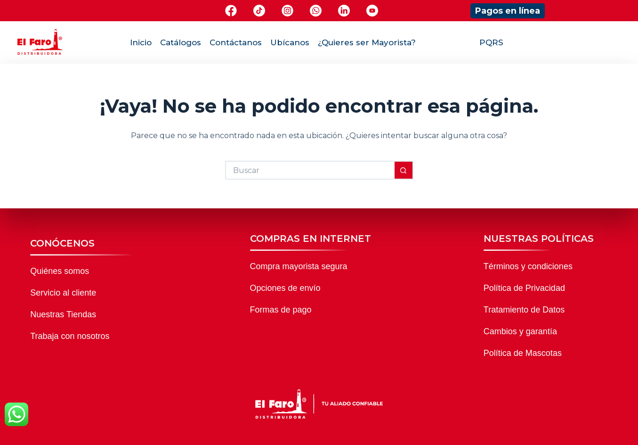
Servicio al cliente (63, 292)
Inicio (141, 42)
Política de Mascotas (523, 353)
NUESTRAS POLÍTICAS (539, 238)
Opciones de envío (285, 288)
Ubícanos (289, 42)
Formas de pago (281, 309)
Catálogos (180, 42)
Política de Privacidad (524, 288)
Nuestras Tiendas (63, 314)
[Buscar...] (310, 170)
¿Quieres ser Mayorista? (367, 42)
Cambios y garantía (520, 331)
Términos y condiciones (528, 266)
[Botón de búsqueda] (404, 170)
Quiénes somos (59, 271)
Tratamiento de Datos (524, 309)
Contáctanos (236, 42)
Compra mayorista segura (298, 266)
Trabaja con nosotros (69, 336)
